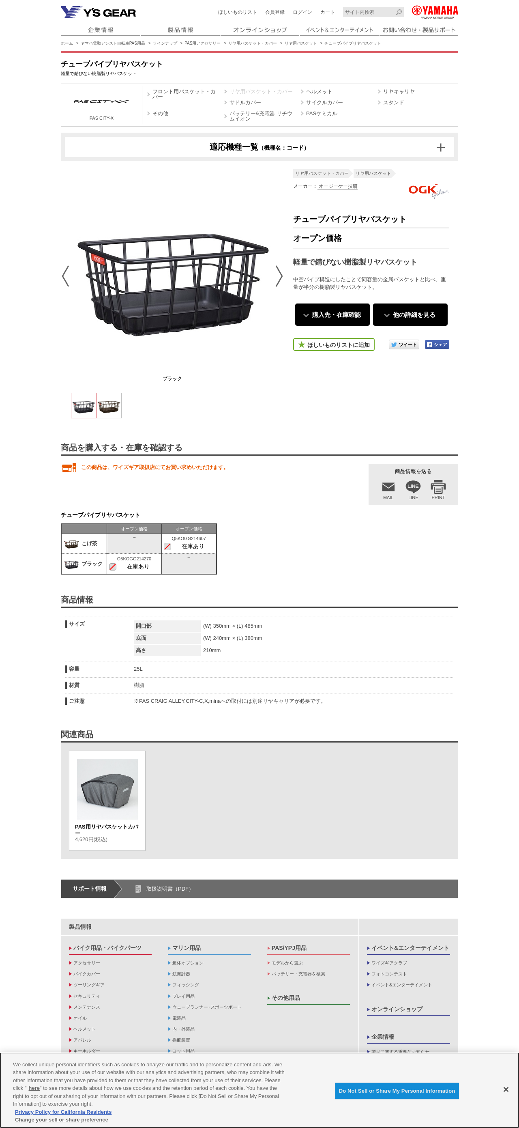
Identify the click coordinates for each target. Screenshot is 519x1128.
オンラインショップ (396, 1009)
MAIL (388, 497)
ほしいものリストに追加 (338, 345)
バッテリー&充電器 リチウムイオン (260, 116)
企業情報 (382, 1036)
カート (327, 12)
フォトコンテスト (389, 973)
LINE (413, 497)
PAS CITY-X (102, 106)
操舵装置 (181, 1040)
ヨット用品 (183, 1050)
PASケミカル (321, 113)
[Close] (506, 1090)
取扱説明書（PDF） (170, 889)
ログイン (302, 12)
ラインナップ (165, 43)
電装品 (179, 1018)
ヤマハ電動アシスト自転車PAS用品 (113, 43)
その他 (160, 113)
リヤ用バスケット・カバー (252, 43)
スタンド (393, 102)
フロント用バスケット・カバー (184, 94)
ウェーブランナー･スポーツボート (207, 1007)
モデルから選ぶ (287, 962)
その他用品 (286, 998)
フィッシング (185, 984)
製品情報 (80, 926)
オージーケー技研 (337, 186)
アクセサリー (86, 962)
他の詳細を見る (414, 314)
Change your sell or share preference (61, 1120)
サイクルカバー (324, 102)
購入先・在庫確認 (336, 314)
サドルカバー (245, 102)
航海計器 (181, 973)
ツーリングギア (89, 984)
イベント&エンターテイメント (410, 948)
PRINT (438, 497)
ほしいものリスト (237, 12)
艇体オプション (188, 962)
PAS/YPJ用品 (289, 948)
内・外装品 (183, 1029)
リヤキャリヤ (399, 91)
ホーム (67, 43)
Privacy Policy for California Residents (63, 1113)
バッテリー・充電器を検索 (298, 973)
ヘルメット (319, 91)
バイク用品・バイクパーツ (107, 948)
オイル (80, 1018)
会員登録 (275, 12)
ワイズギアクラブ (389, 962)
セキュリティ (86, 996)
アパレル (82, 1040)
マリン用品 (186, 948)
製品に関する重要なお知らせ (400, 1051)
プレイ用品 (183, 996)
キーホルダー (86, 1050)
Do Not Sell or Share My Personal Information (397, 1091)
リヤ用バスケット (301, 43)
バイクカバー (86, 973)
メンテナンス (86, 1007)
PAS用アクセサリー (202, 43)
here (34, 1089)
